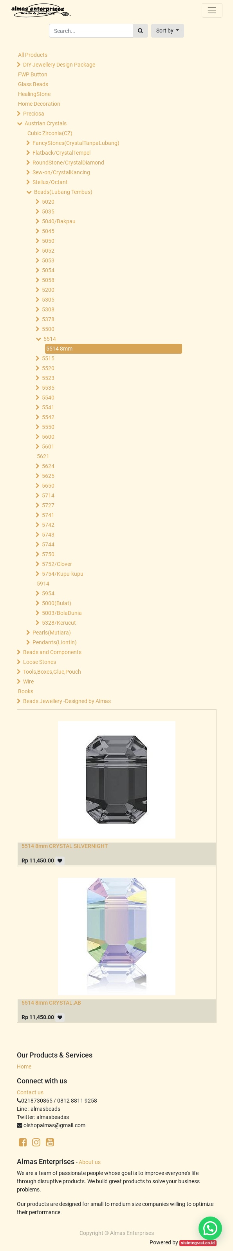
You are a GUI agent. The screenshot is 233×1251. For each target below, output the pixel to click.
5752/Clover (57, 564)
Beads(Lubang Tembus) (63, 192)
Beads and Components (52, 652)
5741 (48, 515)
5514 (49, 339)
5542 (48, 417)
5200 (48, 290)
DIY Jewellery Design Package (59, 64)
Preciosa (33, 113)
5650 (48, 486)
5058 (48, 280)
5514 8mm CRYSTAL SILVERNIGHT (65, 846)
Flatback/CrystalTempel (61, 153)
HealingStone (34, 94)
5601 (48, 446)
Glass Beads (33, 84)
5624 (48, 466)
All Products (32, 55)
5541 (48, 407)
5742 (48, 525)
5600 (48, 437)
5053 (48, 260)
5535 (48, 388)
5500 (48, 329)
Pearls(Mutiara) (52, 632)
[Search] (140, 31)
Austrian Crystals (46, 123)
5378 (48, 319)
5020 (48, 202)
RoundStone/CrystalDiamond (68, 162)
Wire (28, 681)
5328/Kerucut (59, 623)
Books (25, 691)
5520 (48, 368)
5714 (48, 495)
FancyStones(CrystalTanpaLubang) (76, 143)
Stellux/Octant (50, 182)
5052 (48, 251)
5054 (48, 270)
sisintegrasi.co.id (198, 1243)
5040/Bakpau (59, 221)
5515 (48, 358)
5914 (43, 583)
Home (24, 1066)
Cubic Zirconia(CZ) (49, 133)
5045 (48, 231)
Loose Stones (39, 662)
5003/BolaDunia (62, 613)
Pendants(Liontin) (55, 642)
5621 (43, 456)
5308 (48, 309)
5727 (48, 505)
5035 (48, 211)
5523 (48, 378)
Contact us (30, 1092)
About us (90, 1162)
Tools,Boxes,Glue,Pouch (52, 672)
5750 (48, 554)
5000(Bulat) (56, 603)
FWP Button (32, 74)
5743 (48, 534)
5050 (48, 241)
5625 (48, 476)
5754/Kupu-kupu (62, 574)
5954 (48, 593)
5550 (48, 427)
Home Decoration (39, 104)
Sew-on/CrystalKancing (61, 172)
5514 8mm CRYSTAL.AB (51, 1003)
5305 (48, 299)
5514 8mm (59, 348)
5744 (48, 544)
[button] (167, 31)
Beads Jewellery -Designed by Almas (67, 701)
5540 (48, 397)
